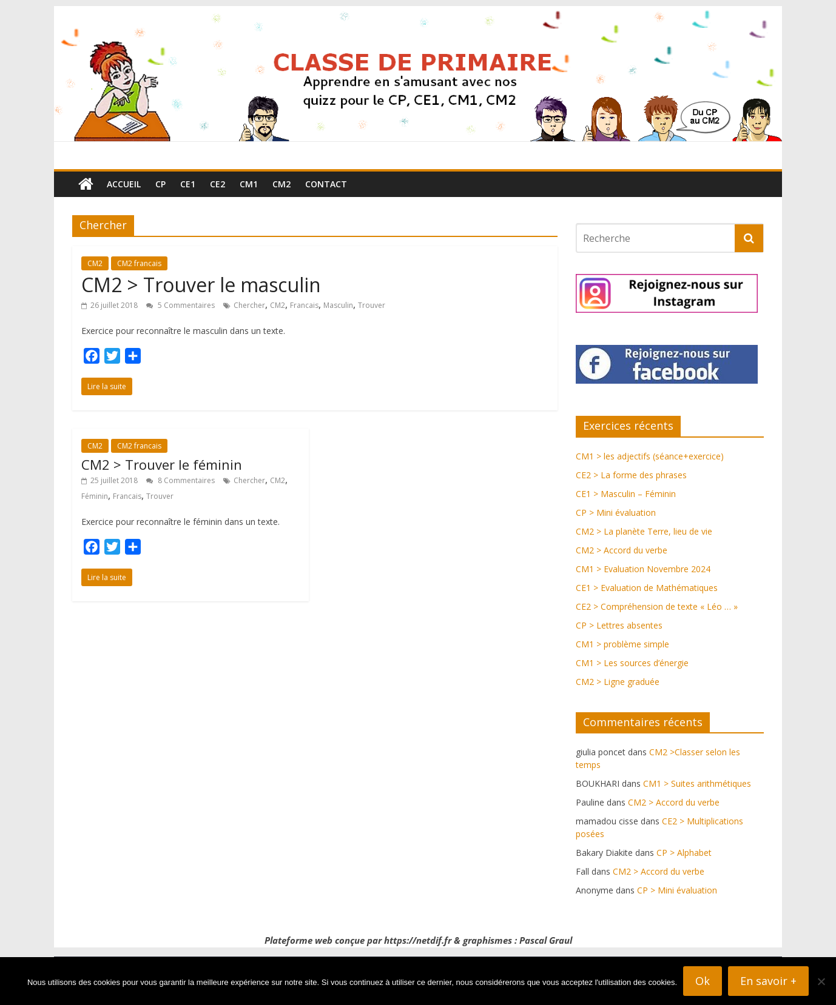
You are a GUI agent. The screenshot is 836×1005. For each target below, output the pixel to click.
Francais (304, 305)
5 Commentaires (180, 305)
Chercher (249, 305)
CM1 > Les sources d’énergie (632, 663)
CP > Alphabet (684, 852)
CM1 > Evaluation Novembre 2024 (643, 569)
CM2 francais (139, 263)
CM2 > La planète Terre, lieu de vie (644, 531)
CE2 (217, 184)
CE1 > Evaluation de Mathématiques (647, 587)
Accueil (124, 184)
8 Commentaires (180, 480)
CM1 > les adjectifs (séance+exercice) (650, 456)
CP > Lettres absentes (619, 625)
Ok (702, 980)
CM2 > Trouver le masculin (201, 285)
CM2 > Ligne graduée (617, 681)
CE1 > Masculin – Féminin (626, 493)
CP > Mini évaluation (616, 512)
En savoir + (768, 980)
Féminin (94, 496)
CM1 (249, 184)
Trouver (371, 305)
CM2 (281, 184)
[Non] (821, 981)
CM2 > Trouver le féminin (161, 464)
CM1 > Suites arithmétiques (697, 783)
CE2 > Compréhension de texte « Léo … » (657, 606)
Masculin (338, 305)
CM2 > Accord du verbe (621, 550)
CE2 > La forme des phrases (631, 475)
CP (160, 184)
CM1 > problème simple (622, 644)
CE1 (187, 184)
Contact (326, 184)
